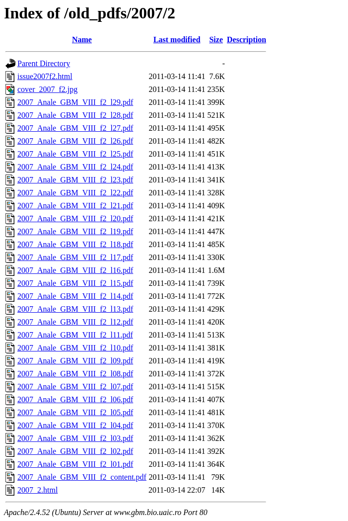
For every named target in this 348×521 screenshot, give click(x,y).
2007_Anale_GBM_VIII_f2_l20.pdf (75, 218)
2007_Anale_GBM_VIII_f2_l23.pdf (75, 179)
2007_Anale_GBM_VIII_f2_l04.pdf (75, 425)
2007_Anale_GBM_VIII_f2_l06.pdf (75, 399)
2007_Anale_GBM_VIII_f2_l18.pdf (75, 244)
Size (216, 39)
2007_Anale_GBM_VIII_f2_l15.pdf (75, 283)
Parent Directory (43, 63)
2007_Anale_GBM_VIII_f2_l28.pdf (75, 115)
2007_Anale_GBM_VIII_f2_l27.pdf (75, 128)
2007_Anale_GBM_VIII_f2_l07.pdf (75, 386)
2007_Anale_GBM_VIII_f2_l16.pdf (75, 270)
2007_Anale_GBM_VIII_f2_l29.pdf (75, 102)
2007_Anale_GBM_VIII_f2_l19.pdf (75, 231)
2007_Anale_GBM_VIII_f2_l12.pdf (75, 322)
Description (246, 39)
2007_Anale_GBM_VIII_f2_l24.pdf (75, 167)
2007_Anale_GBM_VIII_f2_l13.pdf (75, 309)
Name (82, 39)
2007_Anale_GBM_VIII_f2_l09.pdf (75, 360)
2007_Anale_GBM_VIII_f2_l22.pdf (75, 192)
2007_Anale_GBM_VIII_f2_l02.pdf (75, 451)
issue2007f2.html (44, 76)
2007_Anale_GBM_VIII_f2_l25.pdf (75, 154)
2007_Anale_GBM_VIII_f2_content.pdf (81, 477)
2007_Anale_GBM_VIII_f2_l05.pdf (75, 412)
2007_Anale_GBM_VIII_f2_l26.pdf (75, 141)
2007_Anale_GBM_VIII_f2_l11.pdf (75, 335)
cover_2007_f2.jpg (47, 89)
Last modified (177, 39)
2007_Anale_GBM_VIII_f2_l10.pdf (75, 348)
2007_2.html (37, 490)
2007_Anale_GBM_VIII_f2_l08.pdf (75, 373)
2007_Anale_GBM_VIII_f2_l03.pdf (75, 438)
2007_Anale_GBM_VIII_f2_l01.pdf (75, 464)
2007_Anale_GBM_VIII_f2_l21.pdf (75, 205)
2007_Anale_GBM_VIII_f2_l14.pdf (75, 296)
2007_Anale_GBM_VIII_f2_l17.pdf (75, 257)
